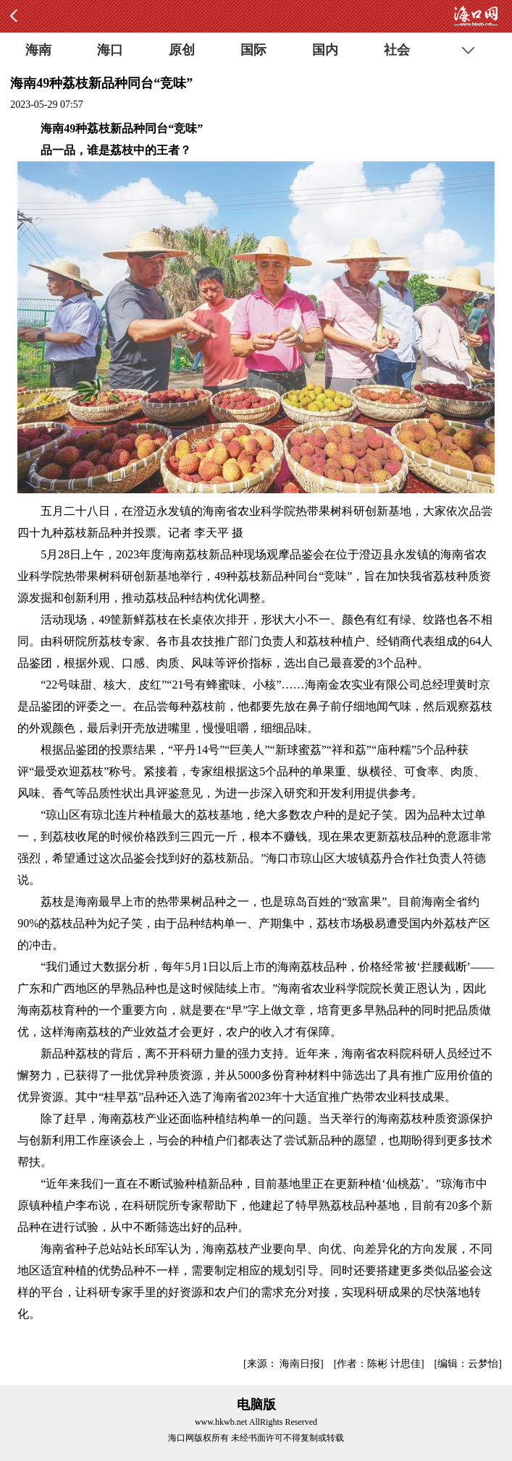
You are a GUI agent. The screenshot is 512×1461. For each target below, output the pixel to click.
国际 (253, 50)
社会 (397, 50)
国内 (325, 50)
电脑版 (256, 1404)
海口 (110, 50)
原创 (182, 50)
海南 (38, 50)
